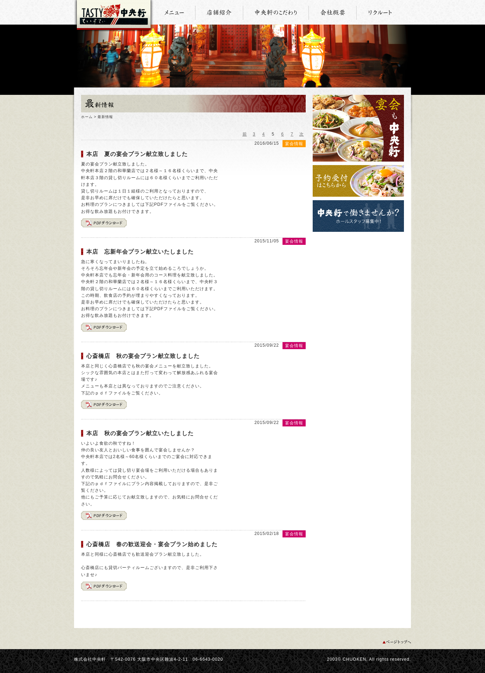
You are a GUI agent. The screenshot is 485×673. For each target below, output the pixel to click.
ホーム (87, 117)
